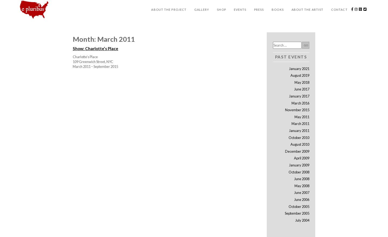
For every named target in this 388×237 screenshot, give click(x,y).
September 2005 (297, 213)
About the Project (168, 9)
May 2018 (302, 82)
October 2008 (299, 172)
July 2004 (302, 220)
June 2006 (301, 199)
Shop (221, 9)
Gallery (201, 9)
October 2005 (299, 206)
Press (259, 9)
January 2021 (299, 69)
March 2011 (300, 123)
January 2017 (299, 96)
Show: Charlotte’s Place (95, 48)
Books (278, 9)
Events (240, 9)
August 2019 (299, 75)
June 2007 (301, 192)
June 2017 (301, 89)
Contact (339, 9)
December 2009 (297, 151)
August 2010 (299, 144)
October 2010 (299, 137)
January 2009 (299, 165)
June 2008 (301, 179)
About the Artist (308, 9)
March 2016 (300, 103)
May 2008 (302, 186)
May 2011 (302, 117)
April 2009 (301, 158)
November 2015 (297, 110)
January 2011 (299, 130)
